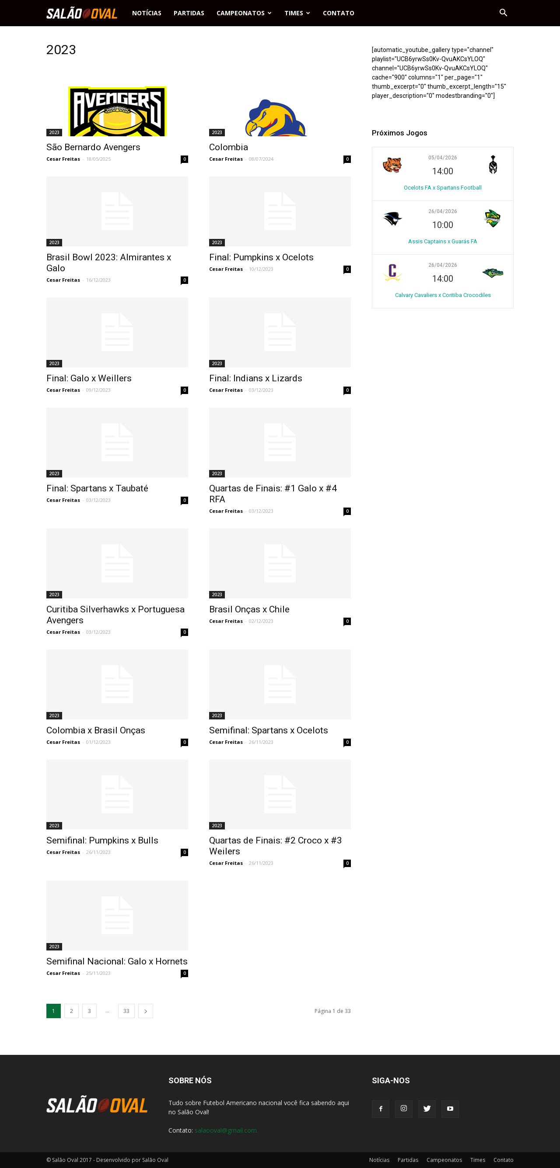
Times (297, 13)
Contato (338, 13)
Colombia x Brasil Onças (95, 730)
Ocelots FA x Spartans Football (443, 187)
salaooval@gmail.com (226, 1130)
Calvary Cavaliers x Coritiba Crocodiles (443, 295)
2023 (54, 132)
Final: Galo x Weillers (89, 378)
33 (126, 1011)
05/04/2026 (442, 158)
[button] (503, 13)
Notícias (146, 13)
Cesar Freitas (63, 159)
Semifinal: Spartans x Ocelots (268, 730)
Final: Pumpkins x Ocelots (261, 257)
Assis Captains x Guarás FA (442, 241)
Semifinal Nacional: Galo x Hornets (117, 961)
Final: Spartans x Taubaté (97, 488)
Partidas (189, 13)
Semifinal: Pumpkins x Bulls (102, 840)
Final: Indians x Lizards (255, 378)
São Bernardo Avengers (93, 147)
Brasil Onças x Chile (249, 609)
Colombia (228, 147)
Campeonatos (244, 13)
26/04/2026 (442, 211)
